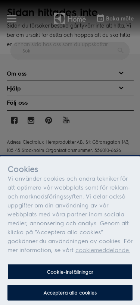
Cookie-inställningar (70, 276)
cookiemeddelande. (102, 254)
